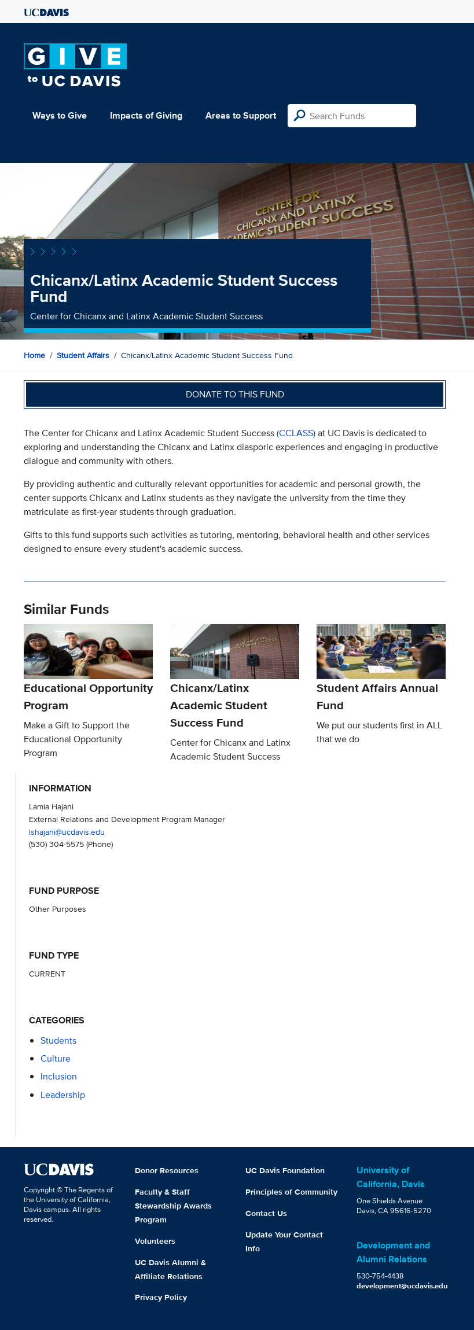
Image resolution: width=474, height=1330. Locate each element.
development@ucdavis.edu (402, 1285)
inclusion (59, 1076)
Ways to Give (59, 115)
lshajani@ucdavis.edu (67, 832)
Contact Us (266, 1213)
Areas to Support (240, 115)
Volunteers (155, 1241)
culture (56, 1058)
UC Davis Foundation (285, 1170)
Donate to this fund (235, 394)
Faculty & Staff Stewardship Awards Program (173, 1205)
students (58, 1040)
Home (34, 355)
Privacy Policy (161, 1297)
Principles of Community (291, 1192)
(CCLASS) (296, 433)
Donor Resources (167, 1170)
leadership (63, 1094)
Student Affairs (83, 355)
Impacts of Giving (146, 115)
